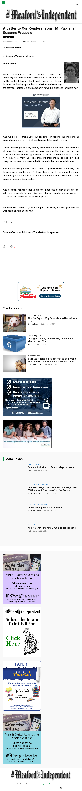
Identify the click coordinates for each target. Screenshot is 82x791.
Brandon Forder (33, 324)
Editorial (8, 37)
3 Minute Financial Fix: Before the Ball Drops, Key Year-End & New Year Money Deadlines (52, 360)
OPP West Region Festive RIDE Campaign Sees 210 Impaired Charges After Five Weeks (52, 489)
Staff (29, 344)
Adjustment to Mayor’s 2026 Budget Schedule (52, 528)
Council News (33, 525)
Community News (35, 315)
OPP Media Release (34, 493)
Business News (34, 355)
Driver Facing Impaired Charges (45, 507)
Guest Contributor (13, 47)
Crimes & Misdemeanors (38, 484)
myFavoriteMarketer (49, 784)
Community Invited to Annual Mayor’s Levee (51, 467)
